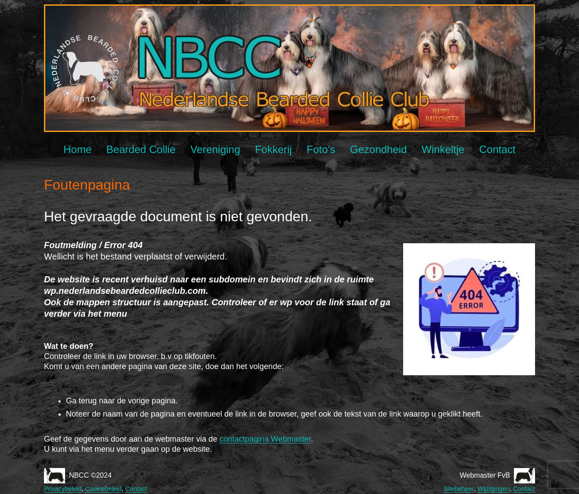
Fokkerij (273, 149)
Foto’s (321, 149)
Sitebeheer (459, 488)
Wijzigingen (493, 488)
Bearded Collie (140, 149)
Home (77, 149)
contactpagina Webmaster (265, 439)
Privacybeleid (63, 488)
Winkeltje (443, 149)
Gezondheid (378, 149)
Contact (497, 149)
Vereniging (215, 149)
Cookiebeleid (103, 488)
